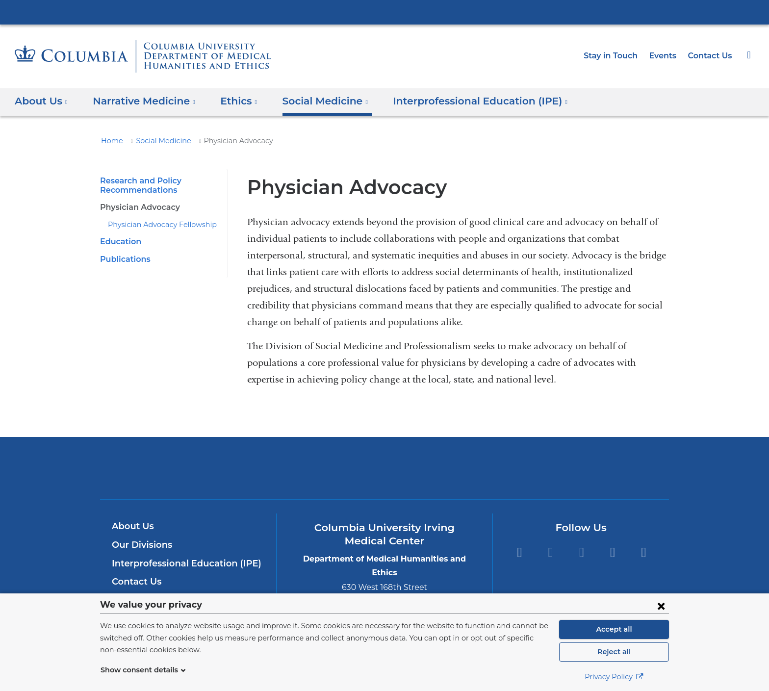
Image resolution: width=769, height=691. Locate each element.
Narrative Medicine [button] (139, 101)
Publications (123, 259)
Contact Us (711, 55)
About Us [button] (41, 101)
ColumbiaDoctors (526, 467)
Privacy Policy (614, 677)
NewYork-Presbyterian (385, 474)
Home (110, 141)
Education (119, 241)
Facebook (519, 553)
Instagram (644, 553)
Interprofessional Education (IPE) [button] (458, 101)
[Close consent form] (661, 606)
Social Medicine (157, 141)
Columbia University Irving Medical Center (384, 12)
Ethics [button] (228, 101)
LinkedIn (613, 553)
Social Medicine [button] (311, 101)
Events (666, 55)
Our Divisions (140, 545)
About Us (131, 526)
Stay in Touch (615, 55)
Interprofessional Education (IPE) (181, 563)
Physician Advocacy (138, 207)
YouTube (581, 553)
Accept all (614, 629)
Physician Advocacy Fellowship (156, 225)
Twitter (550, 553)
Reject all (613, 652)
